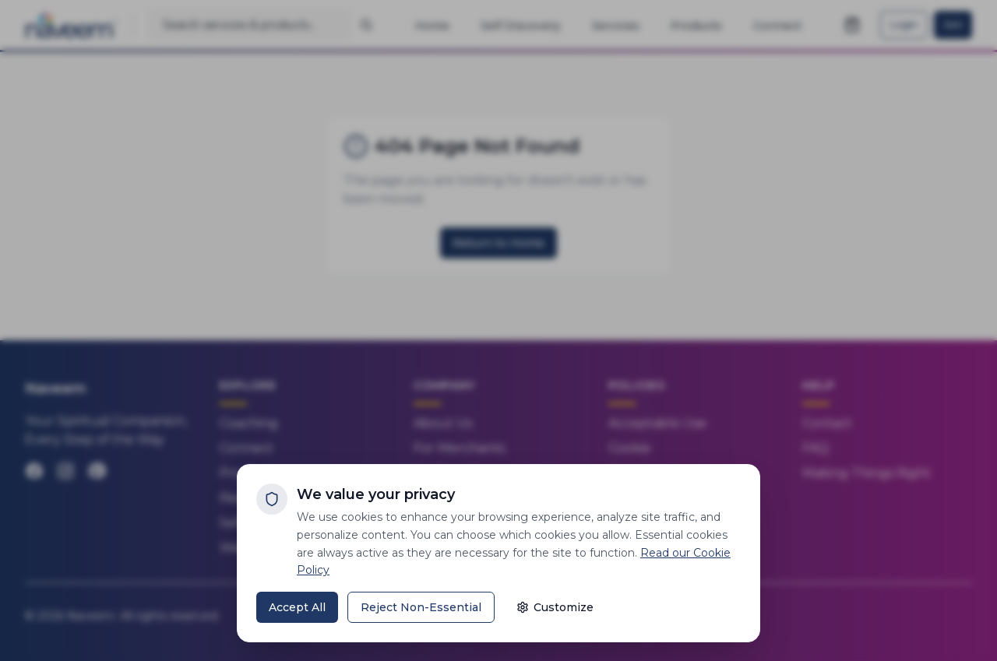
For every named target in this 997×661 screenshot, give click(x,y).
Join (953, 24)
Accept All (297, 607)
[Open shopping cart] (852, 24)
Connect (246, 448)
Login (904, 24)
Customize (555, 607)
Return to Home (498, 243)
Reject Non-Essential (421, 607)
